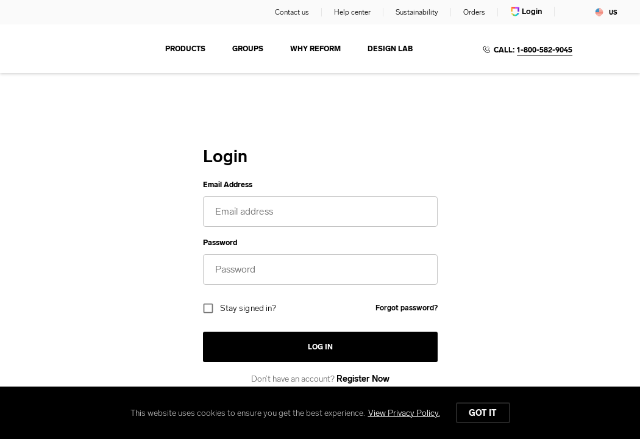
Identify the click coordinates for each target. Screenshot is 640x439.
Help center (352, 12)
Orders (474, 12)
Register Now (362, 379)
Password (220, 242)
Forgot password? (406, 308)
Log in (320, 347)
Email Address (227, 184)
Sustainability (417, 12)
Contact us (292, 12)
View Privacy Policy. (404, 413)
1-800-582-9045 (544, 50)
